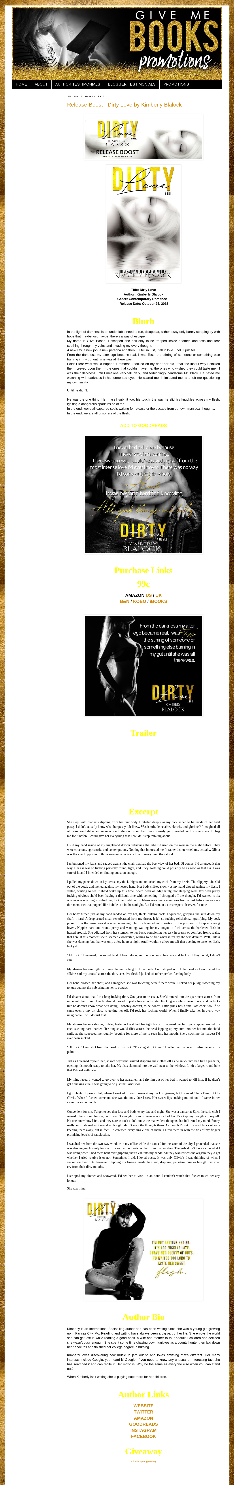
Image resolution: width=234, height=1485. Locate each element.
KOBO (139, 601)
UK (158, 595)
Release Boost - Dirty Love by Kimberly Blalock (124, 105)
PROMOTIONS (176, 84)
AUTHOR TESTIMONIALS (77, 84)
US (149, 595)
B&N (124, 601)
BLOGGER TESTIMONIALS (132, 84)
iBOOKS (158, 601)
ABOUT (41, 84)
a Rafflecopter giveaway (143, 1461)
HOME (21, 84)
